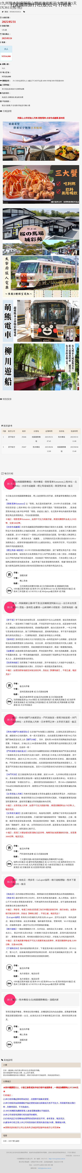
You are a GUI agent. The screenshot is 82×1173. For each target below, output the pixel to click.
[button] (41, 483)
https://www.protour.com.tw (57, 1159)
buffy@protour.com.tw (44, 1168)
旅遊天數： (5, 26)
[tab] (41, 483)
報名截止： (5, 34)
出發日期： (5, 18)
